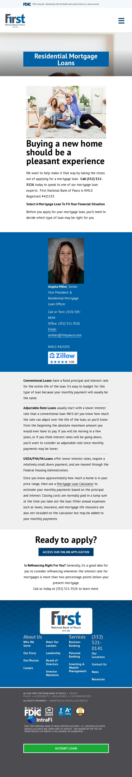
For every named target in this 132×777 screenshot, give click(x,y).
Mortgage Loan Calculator (75, 484)
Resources (98, 679)
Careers (28, 668)
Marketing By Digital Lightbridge (68, 700)
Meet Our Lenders (52, 643)
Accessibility (41, 696)
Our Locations (98, 655)
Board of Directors (52, 662)
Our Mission (31, 660)
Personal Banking (74, 654)
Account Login (66, 748)
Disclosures (59, 696)
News (95, 672)
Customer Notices (80, 696)
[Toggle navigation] (121, 20)
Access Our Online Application (66, 552)
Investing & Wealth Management (78, 667)
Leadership (53, 653)
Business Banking (74, 643)
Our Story (29, 653)
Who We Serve (28, 643)
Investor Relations (52, 673)
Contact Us (99, 664)
